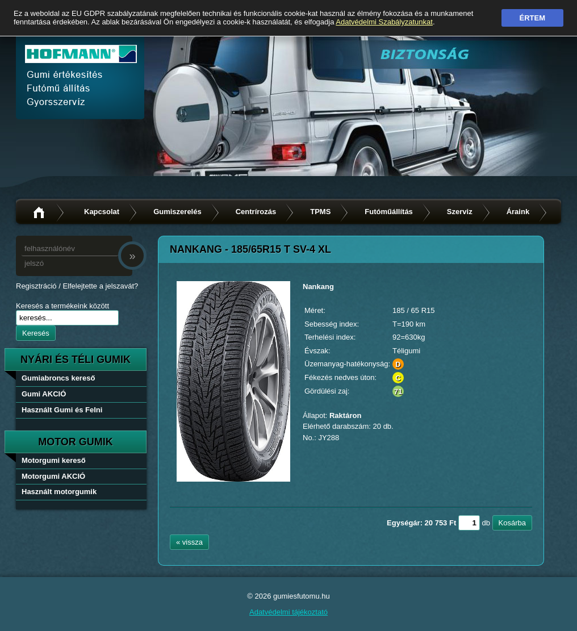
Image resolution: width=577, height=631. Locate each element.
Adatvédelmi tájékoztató (288, 612)
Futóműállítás (389, 211)
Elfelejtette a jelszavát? (100, 286)
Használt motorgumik (59, 491)
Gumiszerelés (177, 211)
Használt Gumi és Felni (62, 410)
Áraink (518, 211)
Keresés (35, 333)
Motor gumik (75, 442)
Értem (533, 18)
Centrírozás (256, 211)
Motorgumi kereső (54, 460)
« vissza (189, 542)
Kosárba (512, 523)
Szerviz (460, 211)
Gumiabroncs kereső (58, 378)
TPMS (320, 211)
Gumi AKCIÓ (44, 394)
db (486, 523)
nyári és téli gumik (75, 359)
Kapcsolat (101, 211)
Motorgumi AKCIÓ (53, 476)
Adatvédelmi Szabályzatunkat (384, 22)
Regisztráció (36, 286)
